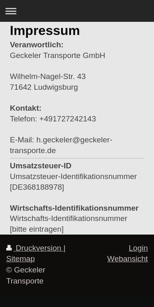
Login (138, 248)
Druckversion (34, 248)
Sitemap (20, 258)
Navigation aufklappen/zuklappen (77, 11)
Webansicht (127, 258)
